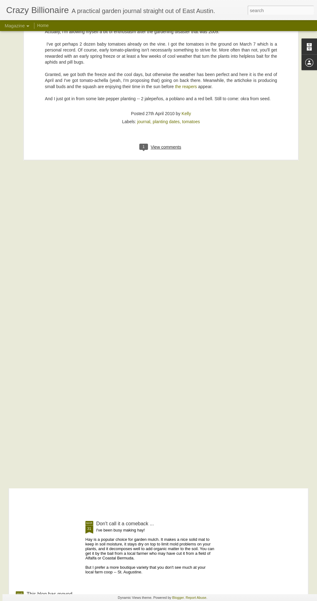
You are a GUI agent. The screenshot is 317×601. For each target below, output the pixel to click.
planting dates (166, 49)
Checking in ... (42, 405)
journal (143, 49)
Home (43, 25)
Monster (105, 453)
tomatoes (191, 49)
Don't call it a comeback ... (125, 523)
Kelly (186, 41)
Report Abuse (196, 597)
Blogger (178, 597)
